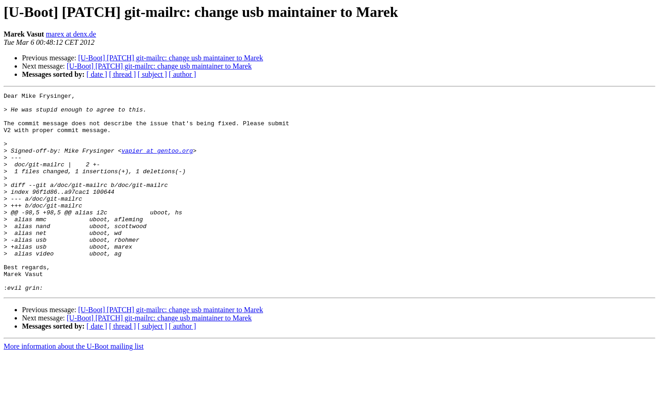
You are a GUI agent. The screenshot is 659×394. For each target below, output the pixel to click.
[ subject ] (152, 74)
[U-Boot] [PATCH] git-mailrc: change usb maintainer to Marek (170, 58)
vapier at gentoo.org (157, 163)
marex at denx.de (71, 34)
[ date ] (96, 74)
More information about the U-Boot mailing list (74, 386)
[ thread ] (122, 74)
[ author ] (182, 74)
